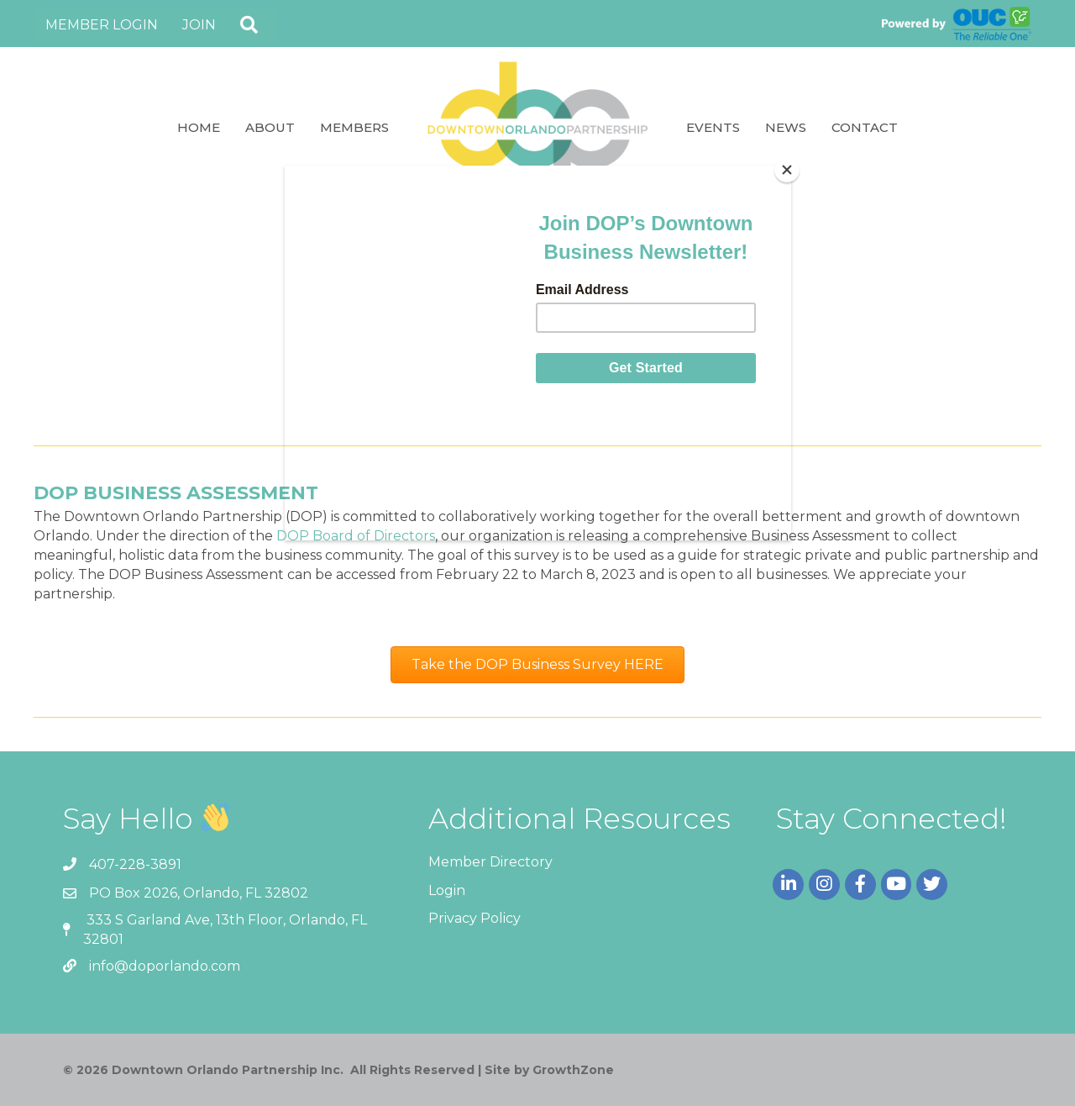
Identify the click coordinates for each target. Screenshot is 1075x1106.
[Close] (787, 169)
